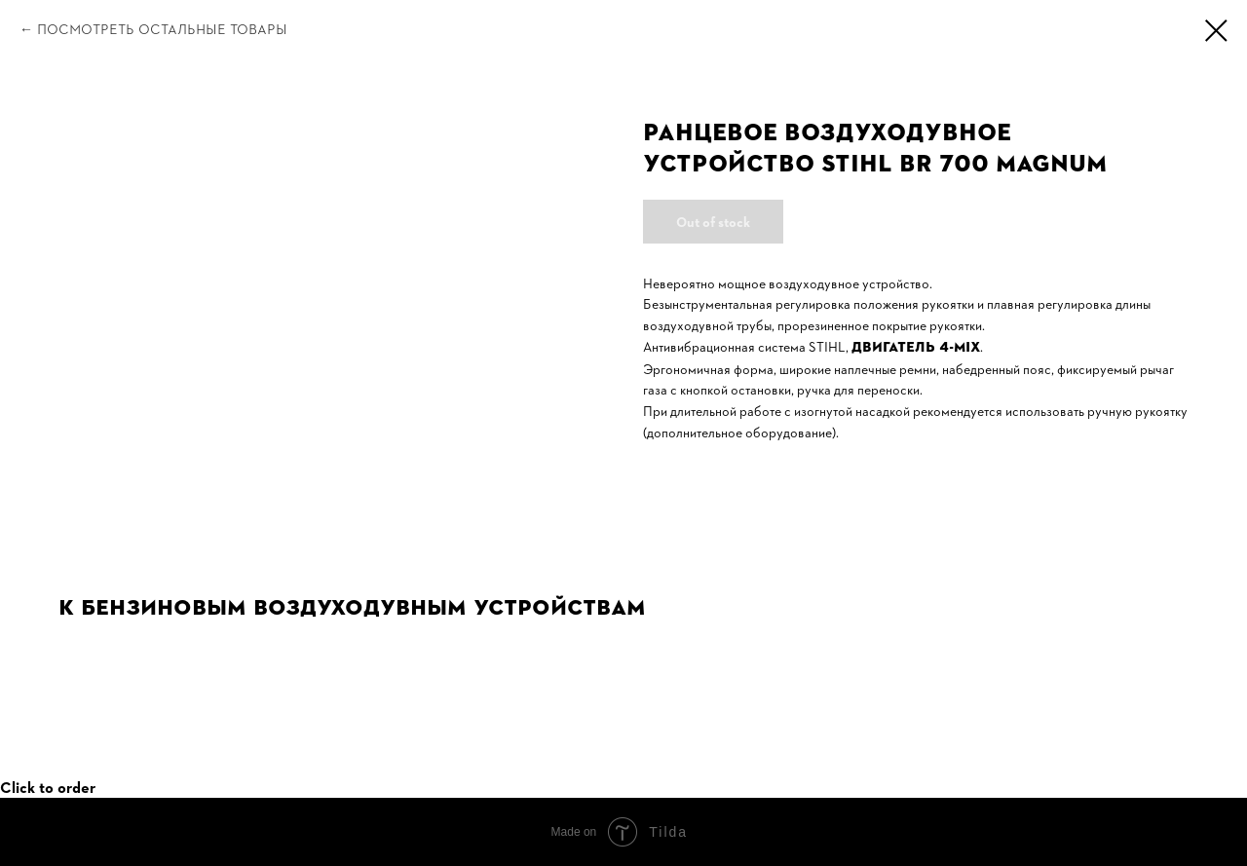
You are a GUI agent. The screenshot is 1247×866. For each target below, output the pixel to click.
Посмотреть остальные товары (162, 29)
